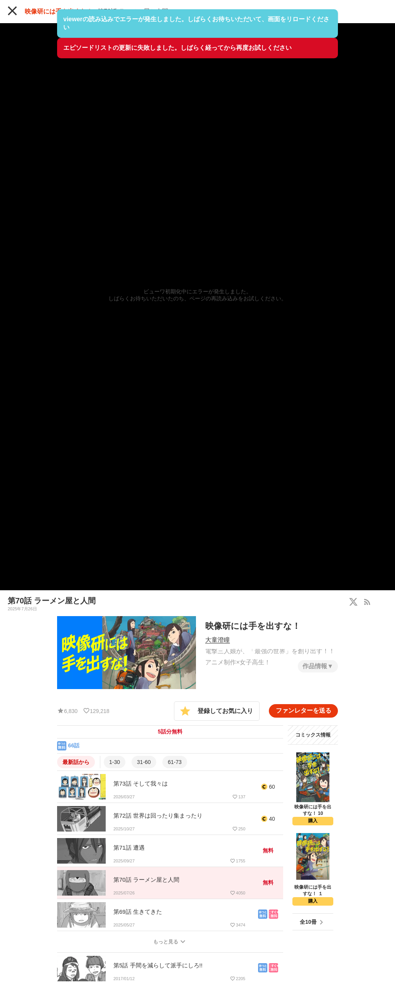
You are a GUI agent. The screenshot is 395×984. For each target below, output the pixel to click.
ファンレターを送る (303, 710)
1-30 (114, 762)
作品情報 (314, 666)
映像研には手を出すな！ (59, 11)
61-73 (175, 762)
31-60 (144, 762)
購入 (312, 820)
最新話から (75, 762)
